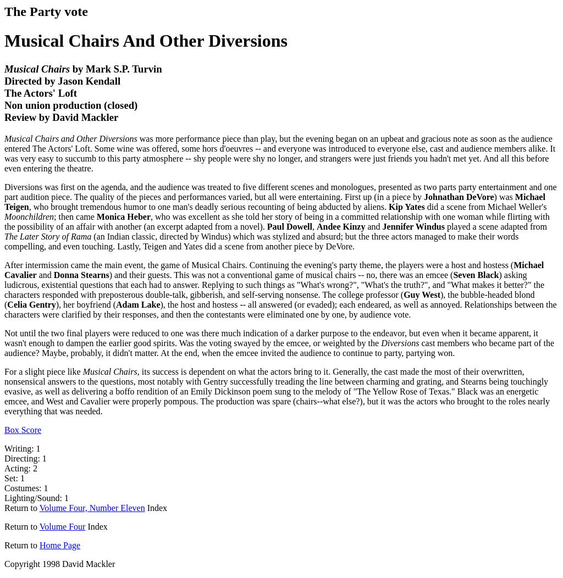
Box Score (22, 430)
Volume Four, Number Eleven (92, 508)
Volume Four (63, 526)
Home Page (60, 545)
